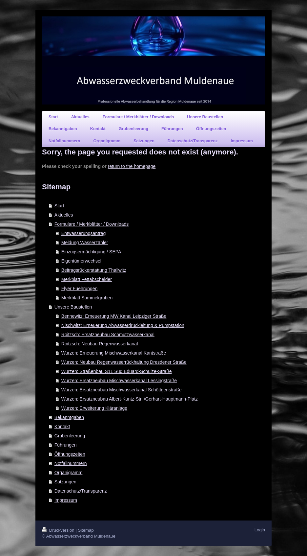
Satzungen (65, 481)
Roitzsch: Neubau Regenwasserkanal (99, 343)
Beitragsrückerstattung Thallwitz (93, 270)
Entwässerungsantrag (83, 233)
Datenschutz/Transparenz (80, 491)
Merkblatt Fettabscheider (86, 279)
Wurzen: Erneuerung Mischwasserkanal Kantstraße (113, 353)
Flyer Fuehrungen (79, 288)
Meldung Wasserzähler (84, 242)
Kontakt (62, 426)
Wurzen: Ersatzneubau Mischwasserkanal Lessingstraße (119, 380)
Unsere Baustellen (73, 307)
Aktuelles (63, 215)
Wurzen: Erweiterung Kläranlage (94, 408)
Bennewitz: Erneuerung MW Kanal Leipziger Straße (114, 316)
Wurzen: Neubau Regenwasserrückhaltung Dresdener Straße (124, 362)
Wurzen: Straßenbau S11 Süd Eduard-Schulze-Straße (116, 371)
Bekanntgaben (69, 417)
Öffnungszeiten (69, 454)
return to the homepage (132, 166)
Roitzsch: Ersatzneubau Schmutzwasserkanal (107, 334)
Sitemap (85, 530)
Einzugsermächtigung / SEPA (91, 251)
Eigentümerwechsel (81, 261)
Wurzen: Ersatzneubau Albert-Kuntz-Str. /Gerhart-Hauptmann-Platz (129, 399)
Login (260, 529)
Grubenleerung (69, 435)
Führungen (65, 445)
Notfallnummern (70, 463)
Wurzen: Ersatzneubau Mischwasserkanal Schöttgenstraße (121, 389)
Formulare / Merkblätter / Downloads (91, 224)
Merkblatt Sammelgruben (87, 297)
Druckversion (58, 530)
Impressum (65, 500)
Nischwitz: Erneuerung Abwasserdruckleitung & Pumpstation (122, 325)
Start (59, 205)
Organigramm (68, 472)
